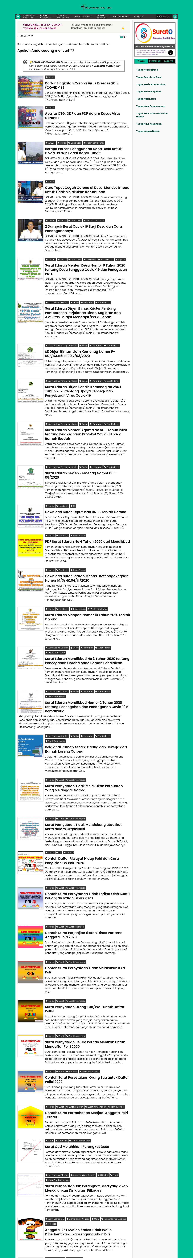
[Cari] (175, 16)
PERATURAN (63, 16)
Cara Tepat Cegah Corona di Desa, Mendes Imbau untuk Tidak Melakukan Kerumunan (87, 184)
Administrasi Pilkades (57, 1134)
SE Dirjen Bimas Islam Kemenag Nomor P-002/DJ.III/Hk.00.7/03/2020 (80, 342)
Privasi (162, 1253)
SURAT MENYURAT (120, 16)
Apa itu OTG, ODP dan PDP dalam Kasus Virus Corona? (83, 113)
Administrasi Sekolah (57, 294)
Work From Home (97, 589)
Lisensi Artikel (72, 1253)
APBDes (50, 140)
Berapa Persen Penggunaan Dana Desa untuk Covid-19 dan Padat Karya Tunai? (83, 146)
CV (59, 824)
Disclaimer (171, 1253)
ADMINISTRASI (29, 16)
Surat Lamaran (74, 1069)
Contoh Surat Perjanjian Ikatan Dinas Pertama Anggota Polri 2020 (83, 902)
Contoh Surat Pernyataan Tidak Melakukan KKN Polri (85, 936)
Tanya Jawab (116, 1069)
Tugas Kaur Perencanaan (150, 106)
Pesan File (144, 1253)
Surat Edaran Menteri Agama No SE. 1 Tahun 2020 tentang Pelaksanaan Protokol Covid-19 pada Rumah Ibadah (86, 420)
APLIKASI (102, 16)
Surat (60, 754)
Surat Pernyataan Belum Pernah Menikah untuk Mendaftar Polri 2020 (85, 1008)
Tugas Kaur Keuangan (149, 123)
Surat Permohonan (95, 1069)
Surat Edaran (105, 252)
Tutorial (69, 824)
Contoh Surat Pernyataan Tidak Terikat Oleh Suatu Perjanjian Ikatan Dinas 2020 (87, 865)
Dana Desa (75, 140)
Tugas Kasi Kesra (146, 98)
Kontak (154, 1253)
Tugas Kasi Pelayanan (148, 91)
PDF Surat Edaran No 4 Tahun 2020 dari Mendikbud (87, 523)
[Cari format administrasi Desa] (164, 16)
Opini (95, 1175)
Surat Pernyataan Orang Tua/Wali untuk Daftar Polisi (84, 974)
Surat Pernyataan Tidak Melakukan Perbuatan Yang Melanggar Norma (84, 761)
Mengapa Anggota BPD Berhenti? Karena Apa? (84, 1218)
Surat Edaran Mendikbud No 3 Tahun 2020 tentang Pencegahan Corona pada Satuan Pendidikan (87, 637)
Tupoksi (120, 252)
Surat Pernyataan (75, 754)
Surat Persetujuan (89, 1035)
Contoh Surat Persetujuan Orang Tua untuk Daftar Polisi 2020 (87, 1042)
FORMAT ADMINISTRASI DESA (29, 1253)
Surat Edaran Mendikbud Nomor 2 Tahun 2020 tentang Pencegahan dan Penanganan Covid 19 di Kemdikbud (87, 680)
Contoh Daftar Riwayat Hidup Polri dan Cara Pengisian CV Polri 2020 (82, 831)
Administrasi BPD (55, 1175)
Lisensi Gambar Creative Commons (100, 1253)
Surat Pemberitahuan (57, 1138)
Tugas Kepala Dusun (148, 131)
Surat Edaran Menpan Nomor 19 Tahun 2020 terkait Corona (87, 596)
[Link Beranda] (18, 16)
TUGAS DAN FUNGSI (82, 16)
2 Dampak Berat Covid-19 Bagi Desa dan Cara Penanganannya (83, 221)
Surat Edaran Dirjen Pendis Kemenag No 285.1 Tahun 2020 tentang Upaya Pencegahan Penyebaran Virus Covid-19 (83, 378)
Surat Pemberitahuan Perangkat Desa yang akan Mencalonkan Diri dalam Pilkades (86, 1145)
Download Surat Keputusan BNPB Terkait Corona (85, 495)
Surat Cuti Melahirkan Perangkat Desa (77, 1106)
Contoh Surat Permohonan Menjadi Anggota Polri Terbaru (86, 1075)
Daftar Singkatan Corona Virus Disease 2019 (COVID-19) (82, 84)
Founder (134, 1253)
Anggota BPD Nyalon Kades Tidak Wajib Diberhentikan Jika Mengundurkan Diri (78, 1186)
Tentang (125, 1253)
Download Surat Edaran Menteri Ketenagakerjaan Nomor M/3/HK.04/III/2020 (87, 559)
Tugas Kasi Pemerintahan (151, 84)
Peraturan (90, 252)
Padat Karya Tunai (94, 140)
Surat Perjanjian (75, 896)
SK (73, 490)
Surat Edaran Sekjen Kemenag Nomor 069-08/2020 (81, 460)
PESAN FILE (138, 16)
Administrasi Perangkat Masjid (61, 336)
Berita (50, 77)
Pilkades (103, 1134)
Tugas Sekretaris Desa (149, 77)
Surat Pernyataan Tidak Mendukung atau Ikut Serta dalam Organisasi (83, 798)
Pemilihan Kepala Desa (83, 1134)
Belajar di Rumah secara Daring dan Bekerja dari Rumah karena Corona (86, 723)
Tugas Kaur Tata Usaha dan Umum (152, 115)
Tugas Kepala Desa (147, 69)
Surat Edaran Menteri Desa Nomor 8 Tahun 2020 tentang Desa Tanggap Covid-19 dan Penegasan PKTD (86, 261)
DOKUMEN (45, 16)
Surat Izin (71, 1035)
